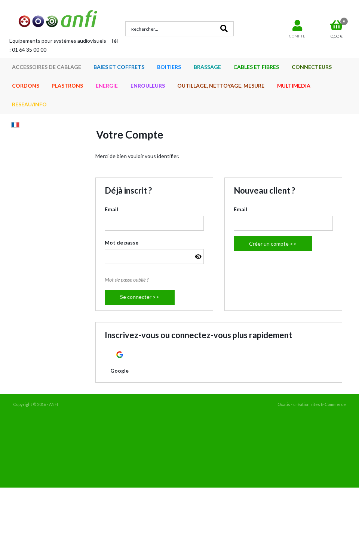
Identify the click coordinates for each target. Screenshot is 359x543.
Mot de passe (121, 242)
